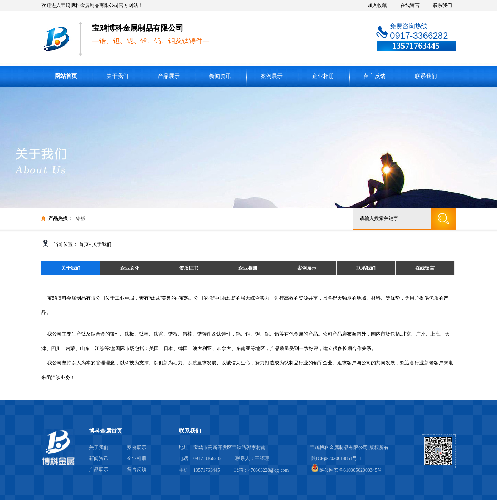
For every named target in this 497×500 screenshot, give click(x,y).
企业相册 (323, 76)
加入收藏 (377, 5)
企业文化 (129, 268)
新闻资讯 (220, 76)
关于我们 (117, 76)
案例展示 (272, 76)
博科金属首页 (105, 431)
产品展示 (169, 76)
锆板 (81, 218)
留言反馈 (374, 76)
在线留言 (410, 5)
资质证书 (188, 268)
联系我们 (442, 5)
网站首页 (66, 76)
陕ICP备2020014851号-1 (336, 458)
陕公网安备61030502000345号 (346, 470)
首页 (84, 244)
